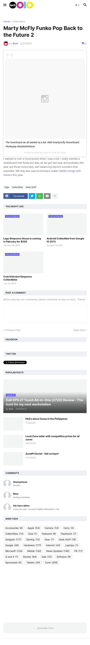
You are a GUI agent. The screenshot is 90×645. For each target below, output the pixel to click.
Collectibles (18, 21)
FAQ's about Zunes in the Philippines (46, 418)
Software (64, 556)
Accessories (14, 528)
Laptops (71, 545)
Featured (49, 533)
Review (30, 556)
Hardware (32, 545)
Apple (34, 528)
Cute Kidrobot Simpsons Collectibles (17, 278)
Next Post (79, 330)
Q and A (11, 556)
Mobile (34, 551)
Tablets (33, 562)
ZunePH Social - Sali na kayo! (42, 453)
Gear (49, 539)
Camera (52, 528)
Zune (51, 562)
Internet (53, 545)
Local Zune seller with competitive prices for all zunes (52, 438)
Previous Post (12, 330)
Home (6, 21)
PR (78, 551)
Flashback (68, 533)
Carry (69, 528)
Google (12, 545)
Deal (32, 533)
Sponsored (13, 562)
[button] (4, 5)
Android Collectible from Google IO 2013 (65, 240)
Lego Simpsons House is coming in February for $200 (22, 240)
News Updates (57, 551)
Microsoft (13, 551)
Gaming (33, 539)
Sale (47, 556)
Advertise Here (45, 628)
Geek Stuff (31, 187)
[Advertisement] (45, 593)
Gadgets (13, 539)
